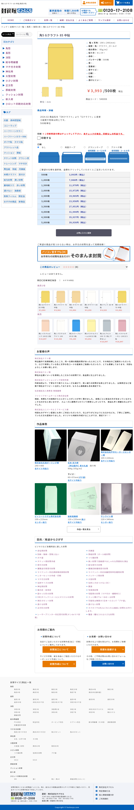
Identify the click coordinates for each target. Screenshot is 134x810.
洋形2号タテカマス (96, 709)
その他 (35, 739)
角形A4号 (92, 689)
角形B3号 (55, 746)
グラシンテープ (95, 147)
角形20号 (73, 689)
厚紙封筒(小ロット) (77, 779)
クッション (9, 152)
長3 (83, 519)
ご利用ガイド (29, 20)
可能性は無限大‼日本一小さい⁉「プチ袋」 (107, 600)
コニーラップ (10, 125)
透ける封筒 (42, 604)
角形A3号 (36, 746)
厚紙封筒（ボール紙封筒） (100, 554)
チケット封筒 (10, 158)
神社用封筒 (42, 586)
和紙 (14, 169)
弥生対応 (36, 722)
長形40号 (17, 702)
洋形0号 (17, 709)
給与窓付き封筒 (95, 565)
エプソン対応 (75, 722)
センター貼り (41, 522)
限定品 (22, 196)
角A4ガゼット (75, 732)
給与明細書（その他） (97, 722)
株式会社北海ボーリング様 (47, 462)
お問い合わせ (123, 20)
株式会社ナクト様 (43, 358)
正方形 (9, 85)
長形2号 (36, 699)
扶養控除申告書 (20, 725)
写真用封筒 (93, 590)
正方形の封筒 (43, 608)
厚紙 (19, 152)
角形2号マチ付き (39, 732)
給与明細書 (12, 62)
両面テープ (70, 147)
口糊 (39, 144)
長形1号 (17, 699)
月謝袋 (91, 550)
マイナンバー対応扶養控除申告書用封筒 (106, 572)
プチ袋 (54, 753)
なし (44, 147)
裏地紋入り (9, 185)
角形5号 (41, 285)
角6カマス (111, 712)
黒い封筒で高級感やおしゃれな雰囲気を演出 (108, 561)
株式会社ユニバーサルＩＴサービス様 (52, 409)
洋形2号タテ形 (38, 702)
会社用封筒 (42, 550)
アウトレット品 (11, 147)
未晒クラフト (10, 174)
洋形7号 (73, 712)
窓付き (22, 174)
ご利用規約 (103, 798)
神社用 (9, 71)
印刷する (46, 137)
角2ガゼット (56, 732)
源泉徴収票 (111, 722)
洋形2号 (73, 709)
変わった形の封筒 (45, 593)
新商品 (22, 201)
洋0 (15, 779)
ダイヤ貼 (8, 141)
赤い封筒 (21, 185)
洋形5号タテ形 (75, 702)
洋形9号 (92, 712)
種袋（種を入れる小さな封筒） (102, 614)
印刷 (39, 133)
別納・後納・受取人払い (48, 554)
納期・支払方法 (67, 20)
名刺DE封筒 (37, 753)
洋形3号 (110, 709)
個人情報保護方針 (106, 794)
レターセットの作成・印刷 (49, 575)
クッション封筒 (14, 94)
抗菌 (6, 120)
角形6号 (54, 692)
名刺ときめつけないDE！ (99, 582)
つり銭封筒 (93, 557)
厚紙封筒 (11, 90)
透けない (8, 190)
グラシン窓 (24, 158)
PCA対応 (17, 722)
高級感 (18, 190)
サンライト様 (107, 516)
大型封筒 (92, 579)
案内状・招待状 (44, 590)
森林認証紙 (15, 120)
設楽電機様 (73, 516)
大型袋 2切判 (19, 746)
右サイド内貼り (42, 468)
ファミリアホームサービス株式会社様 (51, 395)
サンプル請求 (104, 20)
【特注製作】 (74, 465)
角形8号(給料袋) (95, 692)
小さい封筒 (12, 80)
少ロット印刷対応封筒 (19, 776)
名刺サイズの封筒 (45, 582)
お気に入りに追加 (84, 233)
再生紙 (7, 169)
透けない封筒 (94, 604)
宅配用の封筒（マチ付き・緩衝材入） (105, 593)
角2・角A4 (55, 779)
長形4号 (73, 699)
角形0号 (17, 689)
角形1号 (36, 689)
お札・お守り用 (20, 739)
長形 (8, 52)
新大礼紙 (84, 465)
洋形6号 (54, 712)
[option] (60, 62)
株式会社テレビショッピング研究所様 (52, 380)
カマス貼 (18, 141)
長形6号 (92, 699)
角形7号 (73, 692)
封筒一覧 (48, 20)
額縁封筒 (17, 715)
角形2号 (54, 689)
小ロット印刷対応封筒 (18, 103)
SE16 (35, 760)
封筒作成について (59, 664)
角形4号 (17, 692)
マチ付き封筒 (43, 579)
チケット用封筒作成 (46, 561)
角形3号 (110, 689)
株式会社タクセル (106, 787)
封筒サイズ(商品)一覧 (20, 682)
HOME (11, 20)
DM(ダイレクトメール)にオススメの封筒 (55, 597)
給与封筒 (8, 179)
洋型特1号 (55, 709)
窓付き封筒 (42, 565)
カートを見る (125, 3)
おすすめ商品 (10, 201)
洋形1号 (36, 709)
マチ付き (23, 163)
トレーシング (10, 163)
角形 (39, 314)
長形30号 (111, 699)
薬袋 (90, 586)
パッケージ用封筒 (96, 575)
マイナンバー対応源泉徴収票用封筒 (53, 572)
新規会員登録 (91, 2)
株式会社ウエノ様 (43, 372)
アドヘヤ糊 (116, 147)
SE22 (16, 760)
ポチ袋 (82, 477)
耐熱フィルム (10, 196)
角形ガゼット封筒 (45, 600)
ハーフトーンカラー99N (15, 136)
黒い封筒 (19, 179)
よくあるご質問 (85, 20)
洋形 (8, 57)
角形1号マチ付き (20, 732)
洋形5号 (36, 712)
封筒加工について (59, 649)
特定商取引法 (104, 791)
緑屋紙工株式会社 (56, 801)
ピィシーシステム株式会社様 (48, 516)
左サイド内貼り (75, 480)
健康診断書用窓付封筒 (98, 568)
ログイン (108, 3)
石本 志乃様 (73, 462)
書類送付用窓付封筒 (46, 568)
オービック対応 (57, 722)
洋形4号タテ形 (57, 702)
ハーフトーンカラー (13, 131)
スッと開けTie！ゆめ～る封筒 (101, 597)
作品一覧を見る (84, 529)
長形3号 (54, 699)
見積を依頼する (108, 649)
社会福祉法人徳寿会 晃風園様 (48, 390)
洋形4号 (17, 712)
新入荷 (9, 99)
